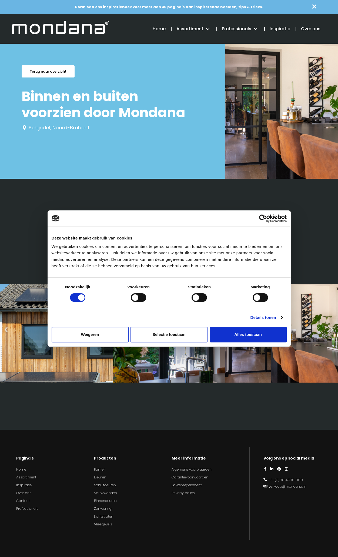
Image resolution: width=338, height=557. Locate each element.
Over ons (310, 29)
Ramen (100, 469)
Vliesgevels (103, 524)
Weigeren (90, 334)
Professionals (236, 29)
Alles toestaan (248, 334)
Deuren (100, 477)
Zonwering (103, 508)
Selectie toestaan (169, 334)
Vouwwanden (105, 492)
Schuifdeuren (105, 485)
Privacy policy (183, 492)
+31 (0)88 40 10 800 (285, 479)
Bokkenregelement (187, 485)
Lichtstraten (103, 516)
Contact (23, 500)
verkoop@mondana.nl (287, 486)
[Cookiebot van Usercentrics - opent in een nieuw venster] (263, 218)
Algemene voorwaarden (192, 469)
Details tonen (263, 317)
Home (159, 29)
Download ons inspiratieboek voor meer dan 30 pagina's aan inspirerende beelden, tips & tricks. (169, 6)
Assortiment (189, 29)
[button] (6, 329)
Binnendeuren (105, 500)
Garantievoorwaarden (190, 477)
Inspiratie (280, 29)
